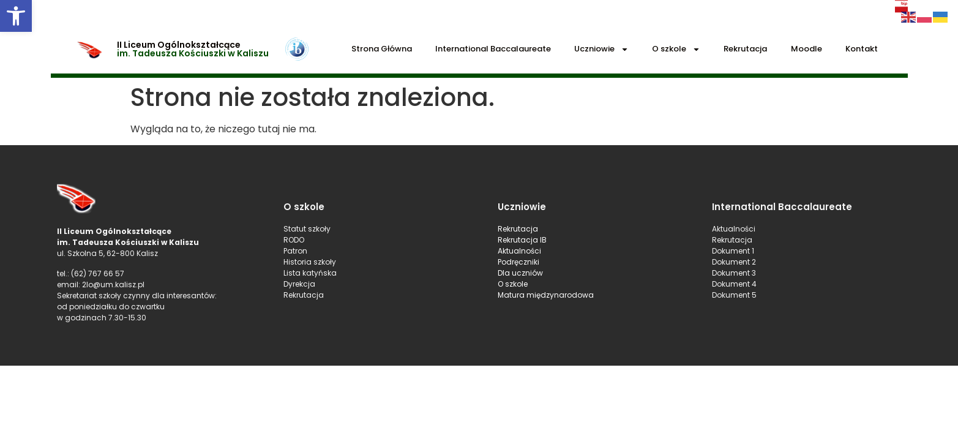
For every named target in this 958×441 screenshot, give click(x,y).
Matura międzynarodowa (546, 295)
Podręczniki (518, 262)
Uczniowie (601, 49)
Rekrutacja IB (522, 240)
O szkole (676, 49)
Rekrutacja (745, 49)
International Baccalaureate (493, 49)
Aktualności (519, 251)
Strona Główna (381, 49)
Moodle (806, 49)
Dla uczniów (521, 273)
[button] (16, 16)
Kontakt (861, 49)
